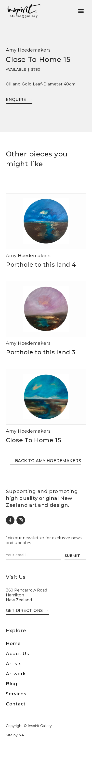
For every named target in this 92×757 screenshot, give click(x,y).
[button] (81, 11)
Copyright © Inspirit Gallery (29, 726)
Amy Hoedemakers (28, 50)
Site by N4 (15, 735)
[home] (24, 11)
